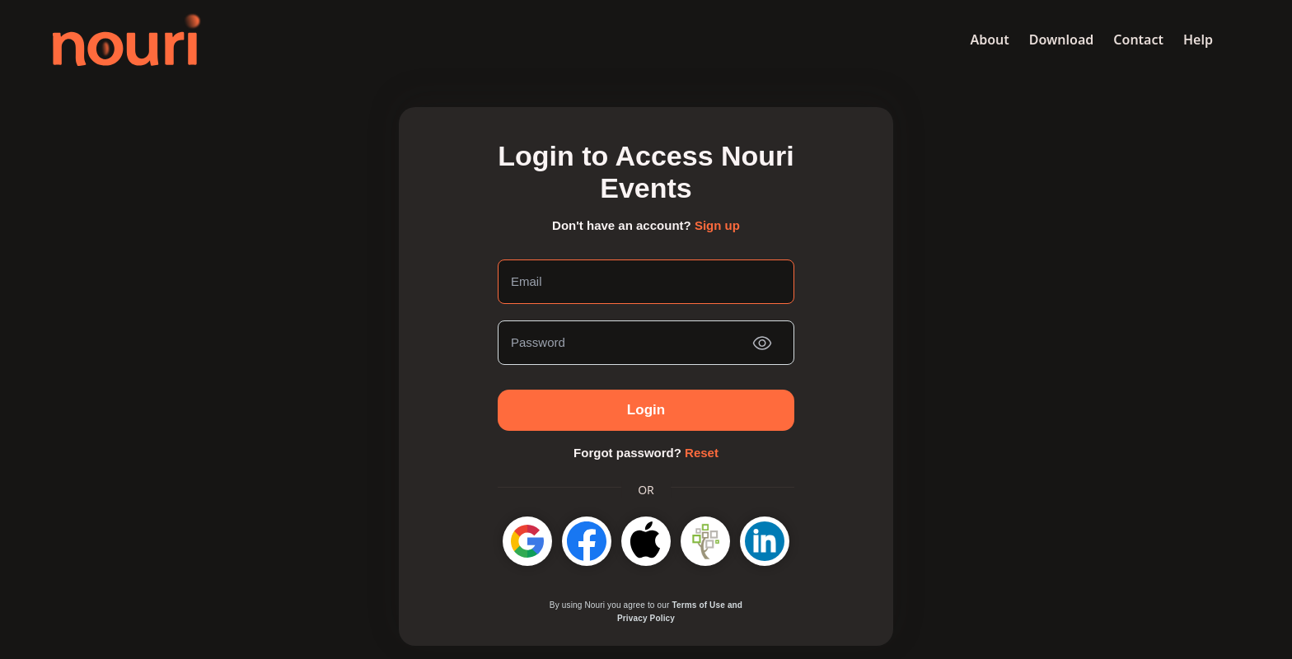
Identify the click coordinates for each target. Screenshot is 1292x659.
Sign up (717, 225)
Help (1198, 39)
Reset (702, 453)
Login (646, 410)
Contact (1138, 39)
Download (1061, 39)
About (989, 39)
